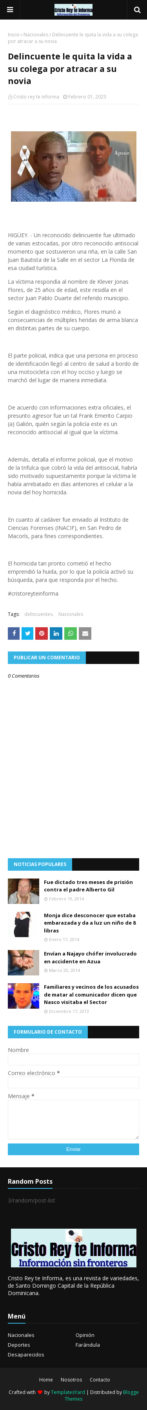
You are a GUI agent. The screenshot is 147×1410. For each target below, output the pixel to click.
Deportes (19, 1344)
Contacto (100, 1379)
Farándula (88, 1344)
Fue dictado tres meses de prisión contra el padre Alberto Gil (88, 886)
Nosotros (71, 1379)
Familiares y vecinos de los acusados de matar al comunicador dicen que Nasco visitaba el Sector (91, 994)
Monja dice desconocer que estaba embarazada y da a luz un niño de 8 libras (90, 923)
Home (46, 1379)
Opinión (85, 1334)
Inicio (14, 34)
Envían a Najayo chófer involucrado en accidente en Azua (90, 957)
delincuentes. (39, 614)
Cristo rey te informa (36, 96)
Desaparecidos (26, 1354)
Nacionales (36, 34)
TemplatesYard (68, 1392)
